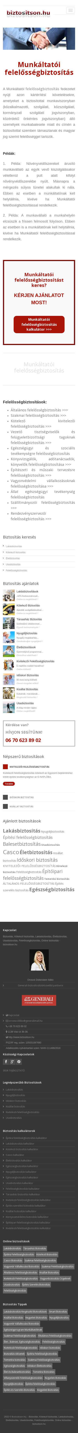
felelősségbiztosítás (42, 89)
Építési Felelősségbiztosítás (19, 1254)
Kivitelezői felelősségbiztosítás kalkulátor (28, 1200)
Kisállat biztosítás (21, 806)
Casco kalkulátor (15, 1155)
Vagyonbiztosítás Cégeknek (55, 1278)
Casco (11, 852)
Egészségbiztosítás (51, 889)
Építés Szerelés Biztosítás (36, 1284)
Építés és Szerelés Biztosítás (19, 1390)
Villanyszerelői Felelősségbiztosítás (23, 1378)
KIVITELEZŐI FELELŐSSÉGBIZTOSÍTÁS (29, 866)
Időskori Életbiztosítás (39, 1365)
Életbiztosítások (26, 647)
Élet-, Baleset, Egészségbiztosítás (22, 1341)
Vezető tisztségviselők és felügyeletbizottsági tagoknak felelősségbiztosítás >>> (43, 437)
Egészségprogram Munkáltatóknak (23, 1329)
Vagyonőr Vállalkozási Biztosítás (21, 1266)
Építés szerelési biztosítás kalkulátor (26, 1205)
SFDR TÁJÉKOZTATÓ (14, 1070)
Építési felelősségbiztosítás (28, 837)
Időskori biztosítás (22, 797)
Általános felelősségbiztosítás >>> (39, 410)
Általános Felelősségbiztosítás (20, 1272)
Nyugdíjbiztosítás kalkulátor (21, 1171)
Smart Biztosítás (58, 1311)
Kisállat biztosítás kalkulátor (21, 1211)
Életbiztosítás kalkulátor (19, 1160)
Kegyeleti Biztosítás (36, 1317)
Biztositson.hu (19, 1416)
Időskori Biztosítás (28, 675)
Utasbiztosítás (13, 564)
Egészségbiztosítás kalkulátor (22, 1166)
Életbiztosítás (13, 558)
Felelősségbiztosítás (16, 570)
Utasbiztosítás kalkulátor (19, 1183)
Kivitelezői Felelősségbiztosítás (35, 661)
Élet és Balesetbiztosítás (17, 1372)
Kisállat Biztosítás (27, 689)
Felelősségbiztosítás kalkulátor (23, 1188)
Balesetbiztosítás (22, 844)
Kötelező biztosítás (16, 552)
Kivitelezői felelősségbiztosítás (29, 766)
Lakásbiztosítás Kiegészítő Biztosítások (25, 1311)
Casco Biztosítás (13, 1260)
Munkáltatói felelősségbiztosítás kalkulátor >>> (39, 324)
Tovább (9, 783)
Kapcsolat (13, 1015)
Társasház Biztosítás (29, 619)
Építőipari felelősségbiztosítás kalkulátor (28, 1222)
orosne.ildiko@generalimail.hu (25, 1020)
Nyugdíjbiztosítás (27, 633)
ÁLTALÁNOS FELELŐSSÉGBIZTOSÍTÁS (28, 883)
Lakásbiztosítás (14, 546)
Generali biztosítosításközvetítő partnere (40, 985)
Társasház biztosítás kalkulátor (23, 1194)
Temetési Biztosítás (43, 1372)
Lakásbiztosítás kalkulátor (20, 1143)
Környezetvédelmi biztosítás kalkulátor (27, 1217)
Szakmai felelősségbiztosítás (40, 1260)
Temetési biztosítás (56, 879)
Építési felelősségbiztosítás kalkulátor (26, 1138)
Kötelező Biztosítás (28, 605)
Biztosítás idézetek (14, 1353)
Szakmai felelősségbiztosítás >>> (38, 415)
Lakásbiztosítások (27, 591)
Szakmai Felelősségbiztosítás (58, 1266)
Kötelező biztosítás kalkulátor (22, 1149)
